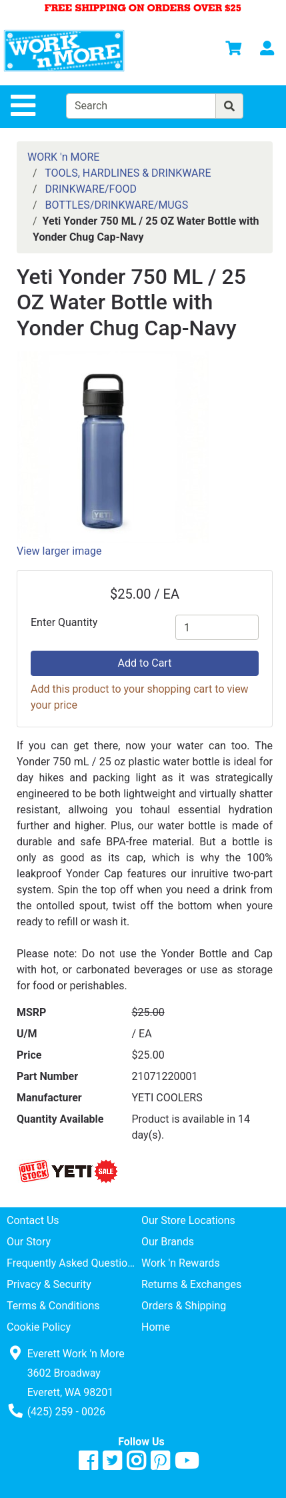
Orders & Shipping (183, 1305)
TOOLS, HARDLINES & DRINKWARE (128, 173)
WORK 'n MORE (63, 157)
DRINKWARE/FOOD (91, 189)
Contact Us (33, 1220)
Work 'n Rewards (180, 1263)
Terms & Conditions (53, 1305)
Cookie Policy (39, 1327)
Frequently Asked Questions (73, 1263)
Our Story (29, 1241)
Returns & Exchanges (191, 1284)
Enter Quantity (64, 622)
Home (155, 1327)
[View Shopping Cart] (233, 50)
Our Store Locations (188, 1220)
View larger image (59, 551)
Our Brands (167, 1241)
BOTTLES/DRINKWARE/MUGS (117, 205)
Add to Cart (145, 663)
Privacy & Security (49, 1284)
